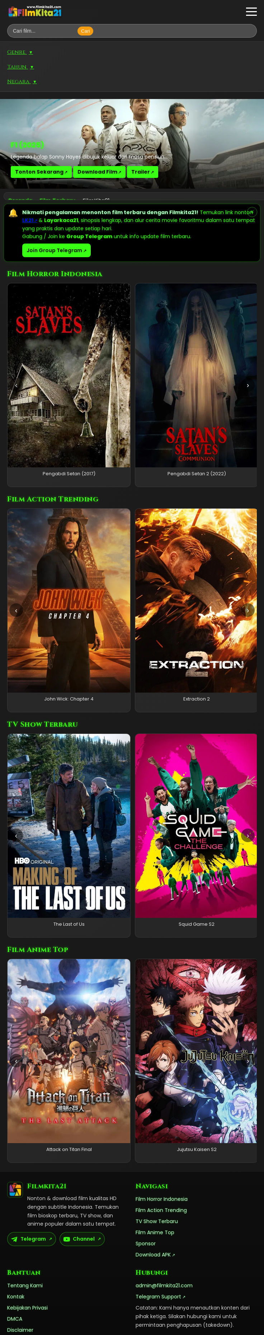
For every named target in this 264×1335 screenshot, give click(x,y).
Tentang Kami (25, 1285)
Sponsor (146, 1243)
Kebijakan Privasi (27, 1307)
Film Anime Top (155, 1232)
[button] (251, 12)
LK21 (27, 220)
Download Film (97, 171)
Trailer (140, 171)
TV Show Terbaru (157, 1221)
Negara (22, 81)
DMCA (14, 1318)
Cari (85, 31)
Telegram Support (158, 1296)
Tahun (20, 67)
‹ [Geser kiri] (16, 385)
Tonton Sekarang (39, 171)
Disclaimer (20, 1330)
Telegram (28, 1238)
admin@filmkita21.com (164, 1285)
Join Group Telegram (54, 250)
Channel (79, 1238)
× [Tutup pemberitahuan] (252, 212)
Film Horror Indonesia (162, 1199)
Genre (20, 52)
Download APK (153, 1254)
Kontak (15, 1296)
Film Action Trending (161, 1210)
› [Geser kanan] (248, 385)
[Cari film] (44, 31)
